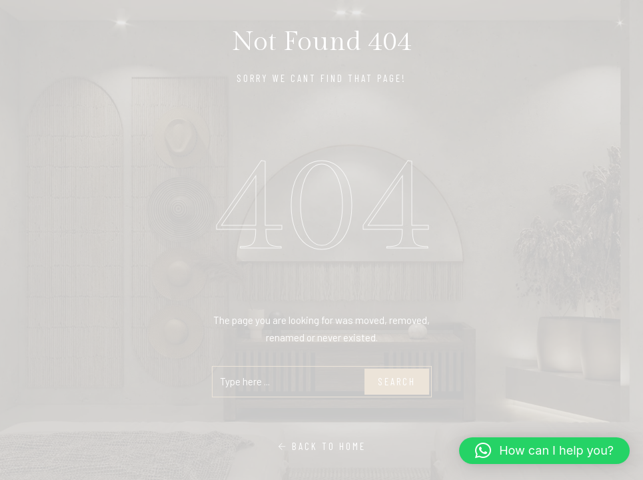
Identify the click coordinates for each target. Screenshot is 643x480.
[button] (544, 450)
